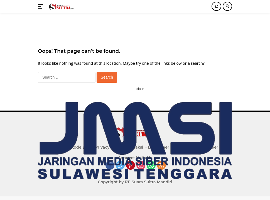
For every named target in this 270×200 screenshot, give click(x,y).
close (140, 89)
